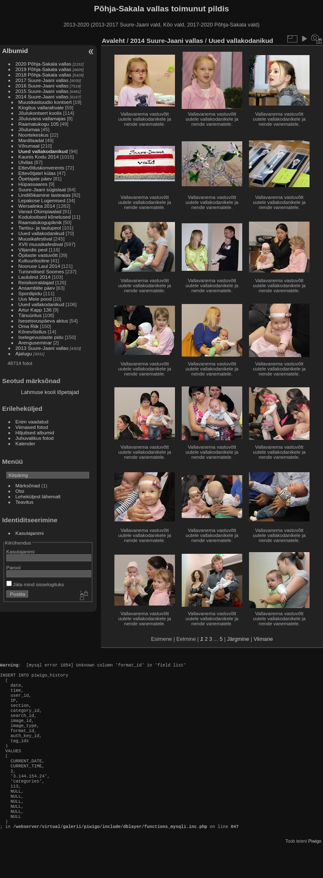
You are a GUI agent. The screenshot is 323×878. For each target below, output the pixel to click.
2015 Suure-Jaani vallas (42, 91)
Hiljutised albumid (35, 432)
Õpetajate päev (35, 178)
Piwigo (314, 871)
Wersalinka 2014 (37, 206)
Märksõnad (28, 485)
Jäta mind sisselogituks (35, 584)
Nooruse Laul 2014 (39, 266)
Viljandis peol (33, 249)
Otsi (20, 491)
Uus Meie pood (35, 298)
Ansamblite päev (37, 288)
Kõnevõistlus (33, 331)
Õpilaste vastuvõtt (38, 255)
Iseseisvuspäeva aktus (43, 320)
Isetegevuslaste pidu (41, 337)
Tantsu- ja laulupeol (40, 227)
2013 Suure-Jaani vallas (42, 348)
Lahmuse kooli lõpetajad (50, 392)
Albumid (15, 50)
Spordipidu (30, 293)
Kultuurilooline (34, 260)
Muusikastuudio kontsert (45, 102)
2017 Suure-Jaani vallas (42, 80)
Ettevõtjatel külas (37, 173)
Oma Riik (29, 326)
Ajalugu (24, 353)
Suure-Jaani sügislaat (42, 189)
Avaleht (113, 40)
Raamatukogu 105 (39, 124)
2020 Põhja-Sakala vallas (43, 63)
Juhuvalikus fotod (35, 438)
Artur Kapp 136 (35, 309)
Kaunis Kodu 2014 (39, 156)
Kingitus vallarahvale (41, 107)
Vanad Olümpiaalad (40, 211)
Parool (13, 567)
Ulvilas (26, 162)
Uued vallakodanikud (43, 151)
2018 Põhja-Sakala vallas (43, 74)
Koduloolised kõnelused (45, 217)
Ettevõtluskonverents (41, 167)
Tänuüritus (30, 315)
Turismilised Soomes (41, 271)
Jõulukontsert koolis (40, 113)
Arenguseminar (35, 342)
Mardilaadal (31, 140)
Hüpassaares (33, 184)
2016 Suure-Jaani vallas (42, 85)
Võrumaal (29, 145)
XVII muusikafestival (41, 244)
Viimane (263, 639)
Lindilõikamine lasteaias (45, 195)
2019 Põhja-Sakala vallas (43, 69)
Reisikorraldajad (36, 282)
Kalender (25, 443)
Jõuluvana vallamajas (42, 118)
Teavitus (25, 502)
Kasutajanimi (30, 533)
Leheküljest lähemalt (38, 496)
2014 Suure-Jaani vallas (42, 96)
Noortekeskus (34, 135)
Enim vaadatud (32, 421)
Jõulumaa (29, 129)
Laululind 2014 (35, 277)
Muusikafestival (35, 238)
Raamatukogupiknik (40, 222)
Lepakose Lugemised (42, 200)
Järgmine (238, 639)
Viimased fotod (32, 427)
